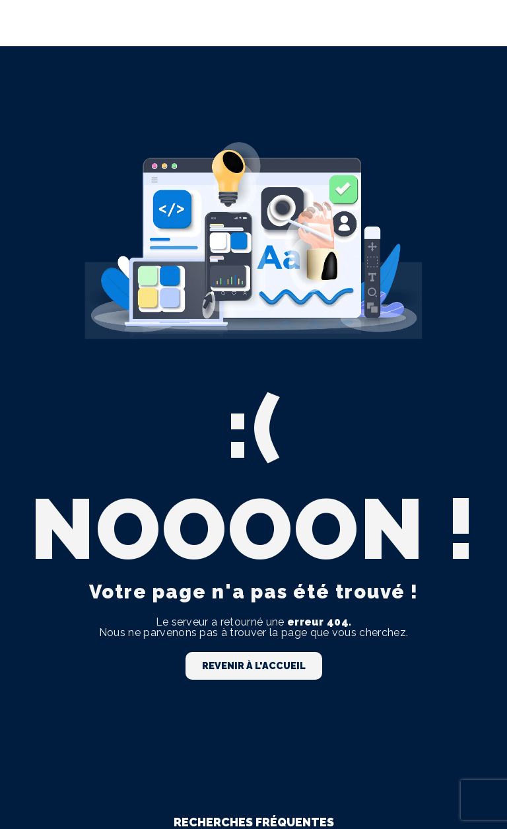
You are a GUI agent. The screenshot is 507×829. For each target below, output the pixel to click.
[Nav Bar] (475, 23)
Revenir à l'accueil (254, 665)
